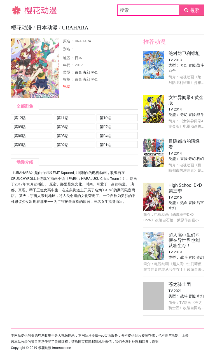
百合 (78, 72)
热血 (184, 203)
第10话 (105, 118)
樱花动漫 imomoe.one (54, 348)
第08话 (63, 127)
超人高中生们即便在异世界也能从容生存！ (184, 240)
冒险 (192, 65)
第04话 (105, 136)
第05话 (63, 136)
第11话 (63, 118)
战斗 (200, 65)
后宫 (200, 203)
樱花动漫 (20, 10)
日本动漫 (47, 28)
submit (191, 10)
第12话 (20, 118)
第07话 (105, 127)
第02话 (63, 145)
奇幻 (86, 72)
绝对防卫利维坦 (184, 53)
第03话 (20, 145)
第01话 (105, 145)
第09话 (20, 127)
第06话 (20, 136)
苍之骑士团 (180, 284)
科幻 (95, 72)
